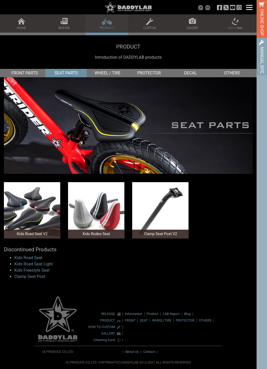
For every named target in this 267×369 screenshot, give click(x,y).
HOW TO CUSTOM (101, 327)
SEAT (144, 320)
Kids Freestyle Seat (32, 270)
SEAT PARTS (66, 72)
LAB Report (171, 314)
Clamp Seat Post (29, 276)
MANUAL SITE (261, 60)
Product (152, 314)
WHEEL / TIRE (108, 72)
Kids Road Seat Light (33, 263)
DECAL (190, 72)
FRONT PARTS (24, 72)
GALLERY (108, 333)
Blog (187, 314)
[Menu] (249, 7)
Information (133, 314)
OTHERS (232, 72)
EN (207, 7)
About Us (132, 352)
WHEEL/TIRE (161, 320)
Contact (149, 352)
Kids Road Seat (28, 257)
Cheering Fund (104, 340)
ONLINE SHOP (261, 22)
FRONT (130, 320)
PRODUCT (107, 320)
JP (200, 7)
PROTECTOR (149, 72)
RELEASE (108, 314)
